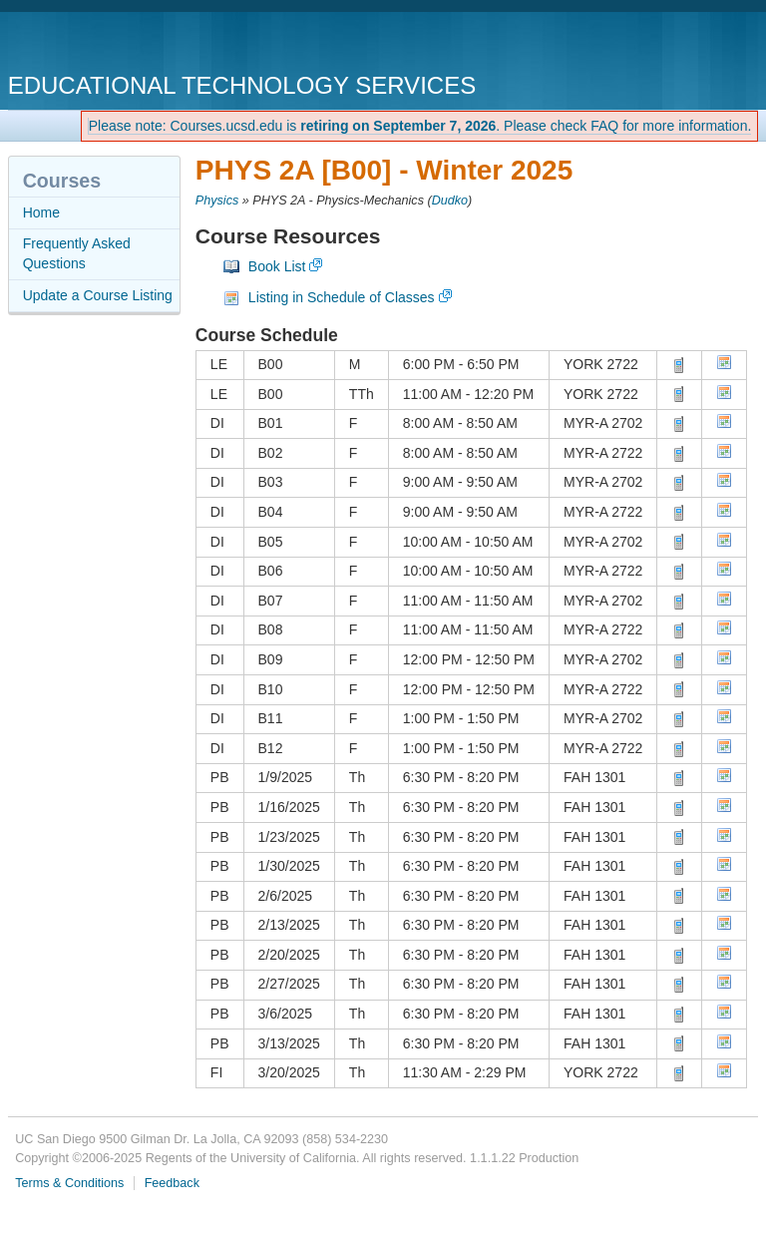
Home (41, 212)
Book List (277, 266)
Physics (216, 200)
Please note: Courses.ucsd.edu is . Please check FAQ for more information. (420, 126)
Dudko (450, 200)
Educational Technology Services (242, 85)
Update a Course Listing (98, 295)
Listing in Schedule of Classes (341, 297)
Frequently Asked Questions (77, 253)
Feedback (172, 1183)
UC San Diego (122, 44)
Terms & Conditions (69, 1183)
